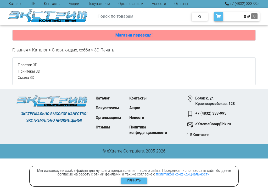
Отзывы (181, 4)
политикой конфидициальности (183, 174)
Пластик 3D (27, 65)
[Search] (142, 16)
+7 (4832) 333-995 (242, 4)
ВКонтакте (199, 135)
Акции (74, 4)
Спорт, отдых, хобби (71, 50)
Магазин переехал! (134, 35)
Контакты (52, 4)
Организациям (131, 4)
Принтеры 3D (29, 71)
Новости (159, 4)
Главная (20, 50)
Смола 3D (26, 77)
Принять (134, 180)
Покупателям (99, 4)
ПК (33, 4)
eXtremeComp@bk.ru (213, 124)
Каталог (15, 4)
